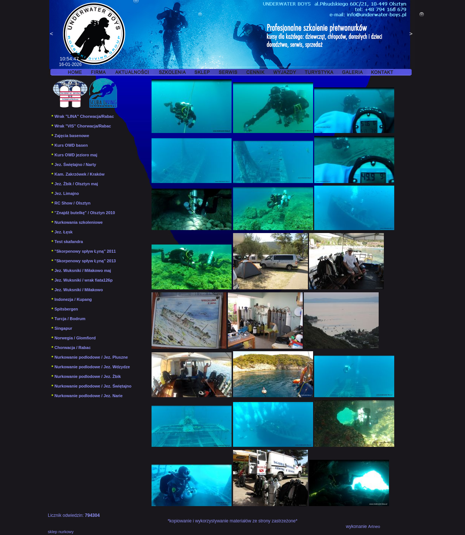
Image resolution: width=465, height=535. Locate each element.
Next (411, 34)
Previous (51, 34)
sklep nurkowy (61, 531)
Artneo (374, 526)
